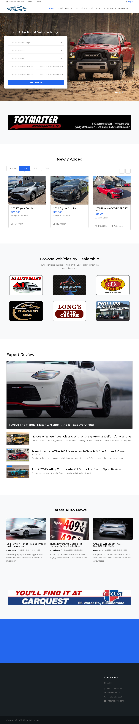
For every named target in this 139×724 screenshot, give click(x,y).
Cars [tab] (25, 168)
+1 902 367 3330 (33, 1)
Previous (121, 171)
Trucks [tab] (13, 168)
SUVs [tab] (36, 168)
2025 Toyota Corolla (22, 208)
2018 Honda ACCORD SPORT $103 (111, 209)
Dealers (92, 8)
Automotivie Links (107, 8)
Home (52, 8)
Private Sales (79, 8)
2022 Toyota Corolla (64, 208)
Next (128, 171)
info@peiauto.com (15, 1)
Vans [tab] (47, 168)
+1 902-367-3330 (113, 696)
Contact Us (123, 8)
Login (130, 1)
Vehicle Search (64, 8)
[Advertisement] (69, 641)
